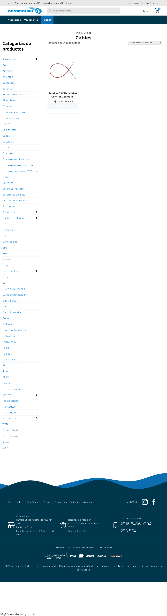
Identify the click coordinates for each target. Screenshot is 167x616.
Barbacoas (8, 83)
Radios (6, 354)
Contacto (67, 3)
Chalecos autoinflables (15, 159)
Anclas (6, 65)
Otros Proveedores (13, 312)
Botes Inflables (11, 430)
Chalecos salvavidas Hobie (17, 165)
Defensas (7, 183)
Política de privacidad (81, 502)
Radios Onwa (9, 359)
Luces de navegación (14, 295)
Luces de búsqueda (13, 289)
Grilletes (7, 253)
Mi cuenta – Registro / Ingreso (144, 3)
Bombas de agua (12, 118)
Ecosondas (8, 206)
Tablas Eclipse (10, 401)
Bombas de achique (13, 112)
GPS (4, 248)
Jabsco (6, 277)
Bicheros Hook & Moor (15, 94)
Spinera (6, 395)
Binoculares (9, 100)
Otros (5, 306)
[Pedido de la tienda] (145, 43)
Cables (6, 124)
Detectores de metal (14, 194)
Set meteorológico (12, 389)
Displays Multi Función (15, 200)
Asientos (7, 77)
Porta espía (9, 342)
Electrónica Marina (13, 218)
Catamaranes (10, 436)
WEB (5, 424)
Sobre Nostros (15, 502)
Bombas (7, 106)
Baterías (7, 88)
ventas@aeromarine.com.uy (22, 3)
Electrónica (8, 212)
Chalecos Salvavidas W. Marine (20, 171)
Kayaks (6, 442)
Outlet (47, 20)
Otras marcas (10, 301)
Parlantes (8, 324)
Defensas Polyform (13, 189)
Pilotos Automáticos (14, 330)
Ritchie (6, 365)
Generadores (9, 242)
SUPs (5, 448)
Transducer (8, 407)
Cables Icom (9, 130)
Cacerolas (8, 141)
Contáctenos (33, 502)
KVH (4, 283)
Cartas (6, 147)
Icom (5, 265)
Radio (5, 348)
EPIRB (5, 236)
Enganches (8, 230)
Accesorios (14, 20)
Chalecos (7, 153)
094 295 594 (136, 527)
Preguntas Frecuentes (49, 3)
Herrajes (7, 259)
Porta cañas (9, 336)
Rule (5, 371)
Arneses (7, 71)
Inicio (79, 33)
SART (5, 377)
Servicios (7, 383)
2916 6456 (131, 523)
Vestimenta (31, 20)
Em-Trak (7, 224)
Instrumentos (10, 271)
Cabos (6, 136)
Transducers (9, 412)
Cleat (5, 177)
